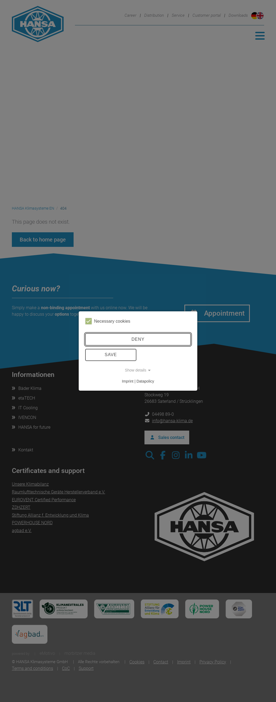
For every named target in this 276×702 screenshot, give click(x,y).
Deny (138, 339)
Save (111, 354)
